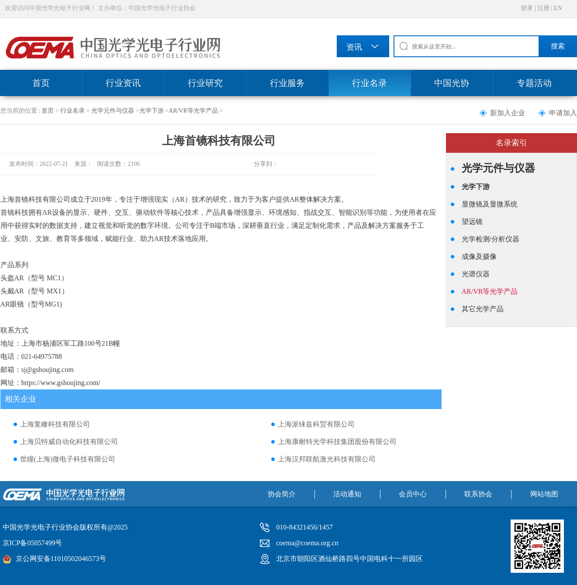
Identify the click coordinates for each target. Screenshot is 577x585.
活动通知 (347, 494)
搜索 (558, 46)
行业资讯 (123, 83)
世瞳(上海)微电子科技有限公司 (68, 459)
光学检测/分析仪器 (490, 239)
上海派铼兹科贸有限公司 (316, 424)
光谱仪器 (476, 274)
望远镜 (472, 221)
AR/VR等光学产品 (193, 110)
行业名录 (369, 83)
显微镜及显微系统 (490, 204)
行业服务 (287, 83)
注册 (543, 8)
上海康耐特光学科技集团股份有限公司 (337, 441)
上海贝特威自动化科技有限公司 (69, 441)
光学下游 (151, 110)
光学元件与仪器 (112, 110)
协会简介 (282, 494)
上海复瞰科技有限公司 (55, 424)
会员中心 (413, 494)
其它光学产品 (483, 309)
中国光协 (451, 83)
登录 (527, 8)
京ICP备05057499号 (32, 543)
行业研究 (205, 83)
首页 (41, 83)
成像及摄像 (479, 256)
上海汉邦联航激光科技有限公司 (327, 459)
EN (558, 8)
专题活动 (534, 83)
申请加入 (563, 113)
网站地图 (544, 494)
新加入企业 (507, 113)
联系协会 (478, 494)
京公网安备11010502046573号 (61, 558)
